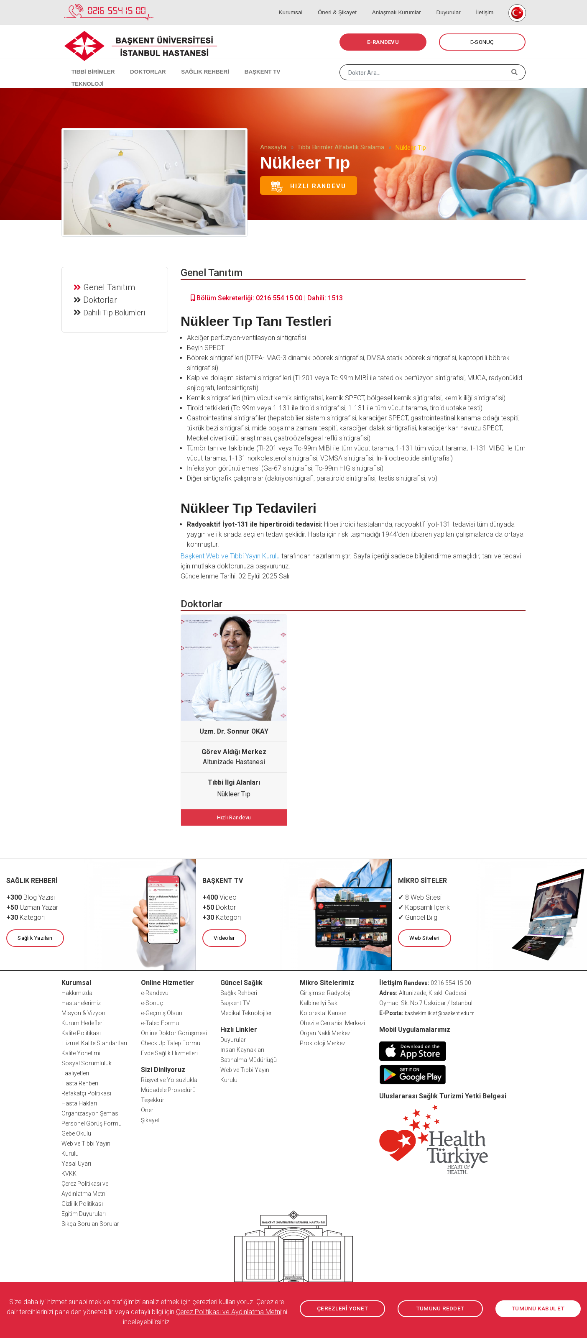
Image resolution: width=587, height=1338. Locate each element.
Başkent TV (235, 1001)
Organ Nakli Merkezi (326, 1031)
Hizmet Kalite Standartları (94, 1041)
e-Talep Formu (160, 1021)
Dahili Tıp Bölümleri (115, 311)
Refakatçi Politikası (86, 1091)
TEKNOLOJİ (291, 63)
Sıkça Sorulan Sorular (90, 1222)
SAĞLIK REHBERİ (193, 63)
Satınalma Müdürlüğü (248, 1058)
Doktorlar (101, 299)
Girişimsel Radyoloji (326, 991)
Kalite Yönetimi (80, 1051)
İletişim (485, 4)
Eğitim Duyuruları (83, 1212)
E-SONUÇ (482, 42)
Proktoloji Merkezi (323, 1041)
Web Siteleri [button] (424, 937)
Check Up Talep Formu (170, 1041)
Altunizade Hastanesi (234, 762)
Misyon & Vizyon (83, 1011)
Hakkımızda (76, 991)
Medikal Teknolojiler (246, 1011)
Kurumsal (308, 4)
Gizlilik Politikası (82, 1202)
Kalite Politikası (81, 1031)
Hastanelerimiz (81, 1001)
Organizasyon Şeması (90, 1111)
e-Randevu (154, 991)
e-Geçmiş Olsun (161, 1011)
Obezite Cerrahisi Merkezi (332, 1021)
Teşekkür (152, 1098)
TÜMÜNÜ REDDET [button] (440, 1308)
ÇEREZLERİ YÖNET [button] (342, 1308)
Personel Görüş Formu (91, 1121)
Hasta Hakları (79, 1101)
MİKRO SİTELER (422, 879)
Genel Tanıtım (110, 286)
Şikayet (150, 1118)
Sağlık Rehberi (238, 991)
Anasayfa (273, 147)
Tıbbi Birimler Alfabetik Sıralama (340, 147)
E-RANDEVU (383, 42)
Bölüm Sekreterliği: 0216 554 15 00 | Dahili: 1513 (267, 298)
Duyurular (453, 4)
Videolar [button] (223, 937)
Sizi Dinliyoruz (163, 1068)
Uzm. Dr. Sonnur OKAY (234, 731)
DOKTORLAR (139, 63)
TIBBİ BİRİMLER (88, 63)
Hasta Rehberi (79, 1081)
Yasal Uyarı (76, 1162)
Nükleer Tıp (233, 794)
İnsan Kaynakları (242, 1048)
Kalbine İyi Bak (318, 1001)
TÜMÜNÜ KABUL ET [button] (538, 1308)
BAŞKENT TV (246, 63)
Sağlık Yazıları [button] (34, 937)
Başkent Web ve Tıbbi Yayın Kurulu (231, 556)
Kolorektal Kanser (323, 1011)
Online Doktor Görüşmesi (174, 1031)
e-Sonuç (152, 1001)
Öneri (148, 1108)
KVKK (69, 1172)
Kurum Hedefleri (82, 1021)
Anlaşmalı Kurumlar (405, 4)
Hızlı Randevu (308, 186)
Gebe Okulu (76, 1131)
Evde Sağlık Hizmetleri (169, 1051)
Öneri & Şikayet (350, 4)
